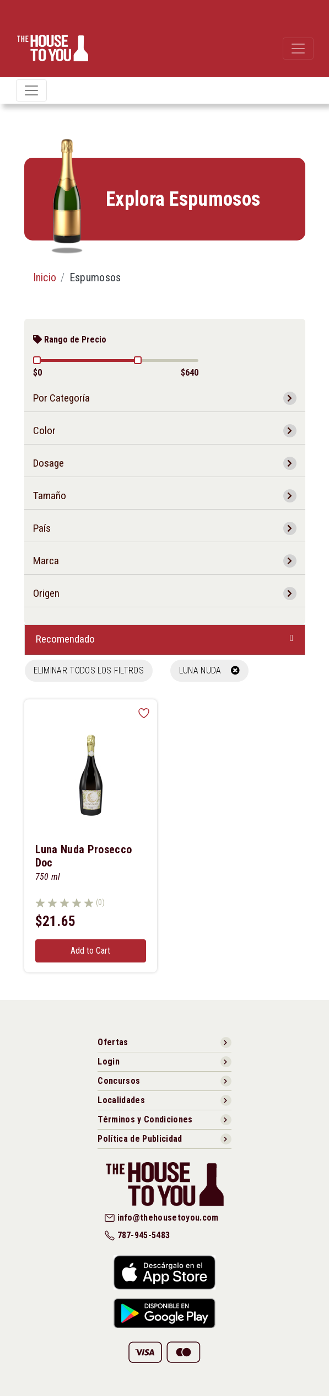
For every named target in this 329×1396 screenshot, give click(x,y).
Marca (46, 560)
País (42, 528)
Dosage (48, 463)
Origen (46, 593)
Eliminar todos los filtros (89, 670)
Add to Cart (90, 950)
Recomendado (65, 639)
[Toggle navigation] (298, 49)
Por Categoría (61, 398)
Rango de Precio (69, 339)
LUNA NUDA (209, 670)
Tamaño (49, 495)
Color (44, 430)
